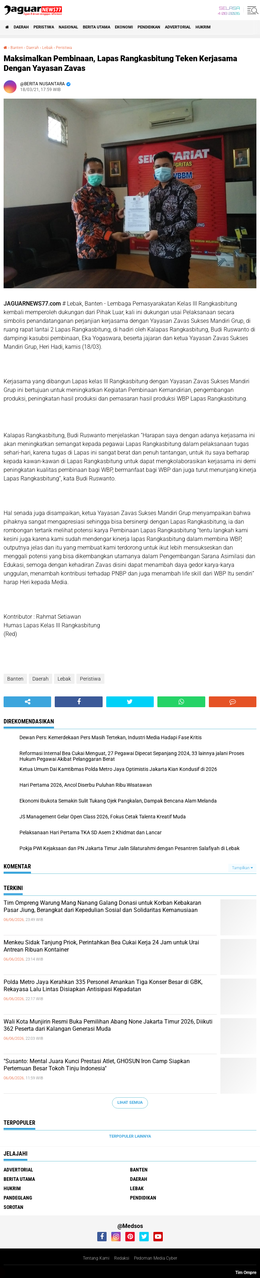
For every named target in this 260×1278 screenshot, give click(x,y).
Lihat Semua (130, 1102)
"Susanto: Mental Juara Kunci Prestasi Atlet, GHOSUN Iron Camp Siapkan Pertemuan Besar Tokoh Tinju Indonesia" (97, 1065)
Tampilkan (242, 868)
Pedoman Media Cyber (155, 1258)
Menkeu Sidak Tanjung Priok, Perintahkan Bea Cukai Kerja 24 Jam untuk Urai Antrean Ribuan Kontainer (101, 946)
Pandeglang (18, 1198)
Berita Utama (96, 27)
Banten (15, 679)
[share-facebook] (78, 701)
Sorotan (13, 1207)
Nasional (68, 27)
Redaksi (121, 1258)
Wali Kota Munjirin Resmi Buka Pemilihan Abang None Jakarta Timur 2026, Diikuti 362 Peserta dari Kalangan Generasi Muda (108, 1025)
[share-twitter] (130, 701)
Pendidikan (149, 27)
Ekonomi (124, 27)
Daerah (21, 27)
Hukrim (203, 27)
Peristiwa (43, 27)
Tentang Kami (96, 1258)
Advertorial (178, 27)
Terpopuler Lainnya (130, 1136)
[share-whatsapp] (181, 701)
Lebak (64, 679)
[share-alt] (27, 701)
